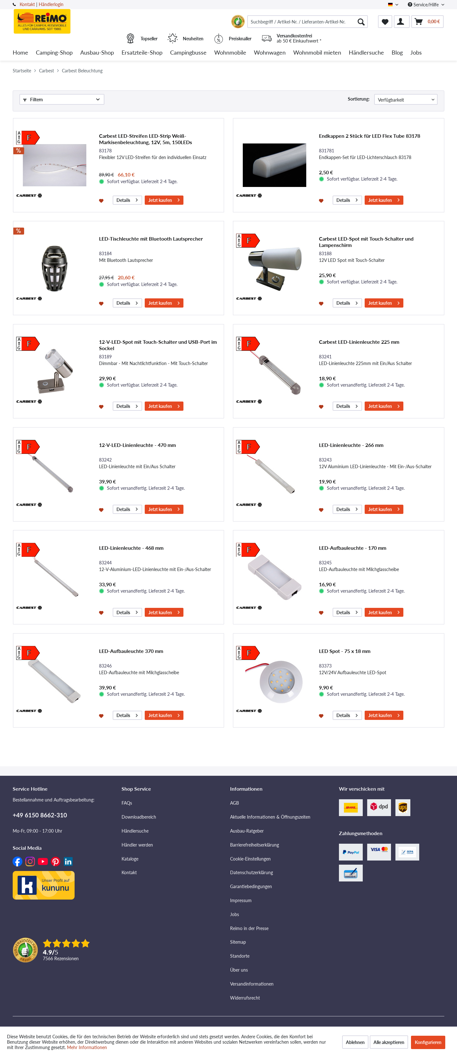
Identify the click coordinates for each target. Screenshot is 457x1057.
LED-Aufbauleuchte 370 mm (131, 651)
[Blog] (397, 53)
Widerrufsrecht (245, 997)
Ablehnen (355, 1042)
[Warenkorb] (427, 21)
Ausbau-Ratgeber (247, 831)
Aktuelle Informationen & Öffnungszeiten (270, 817)
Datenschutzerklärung (251, 872)
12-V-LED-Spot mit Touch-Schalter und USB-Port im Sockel (158, 345)
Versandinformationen (252, 984)
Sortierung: (359, 99)
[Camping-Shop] (54, 53)
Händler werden (137, 845)
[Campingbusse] (188, 53)
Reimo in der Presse (249, 928)
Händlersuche (135, 831)
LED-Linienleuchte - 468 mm (131, 548)
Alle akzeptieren (389, 1042)
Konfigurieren (428, 1042)
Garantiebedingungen (251, 886)
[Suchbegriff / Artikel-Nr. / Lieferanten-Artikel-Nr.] (307, 21)
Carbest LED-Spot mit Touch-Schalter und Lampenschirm (366, 242)
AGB (234, 803)
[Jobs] (416, 53)
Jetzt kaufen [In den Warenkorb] (164, 199)
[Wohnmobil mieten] (317, 53)
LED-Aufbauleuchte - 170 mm (352, 548)
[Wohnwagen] (270, 53)
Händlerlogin (51, 4)
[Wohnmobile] (230, 53)
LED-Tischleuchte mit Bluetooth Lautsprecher (151, 239)
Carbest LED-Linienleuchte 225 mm (359, 342)
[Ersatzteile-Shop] (142, 53)
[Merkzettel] (385, 21)
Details (127, 199)
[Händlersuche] (366, 53)
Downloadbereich (139, 817)
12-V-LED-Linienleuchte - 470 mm (137, 445)
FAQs (127, 803)
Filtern (33, 99)
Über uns (239, 970)
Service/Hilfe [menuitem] (424, 4)
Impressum (241, 900)
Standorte (239, 956)
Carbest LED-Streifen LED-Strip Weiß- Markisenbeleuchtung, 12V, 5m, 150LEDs (145, 139)
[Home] (20, 53)
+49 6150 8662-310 (40, 815)
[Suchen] (361, 21)
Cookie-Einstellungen (250, 858)
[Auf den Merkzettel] (102, 200)
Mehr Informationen (87, 1047)
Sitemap (238, 942)
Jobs (234, 914)
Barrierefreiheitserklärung (254, 845)
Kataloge (130, 858)
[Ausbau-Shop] (97, 53)
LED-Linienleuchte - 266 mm (351, 445)
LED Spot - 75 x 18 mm (344, 651)
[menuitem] (307, 21)
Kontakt (27, 4)
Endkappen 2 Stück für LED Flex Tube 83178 (369, 136)
